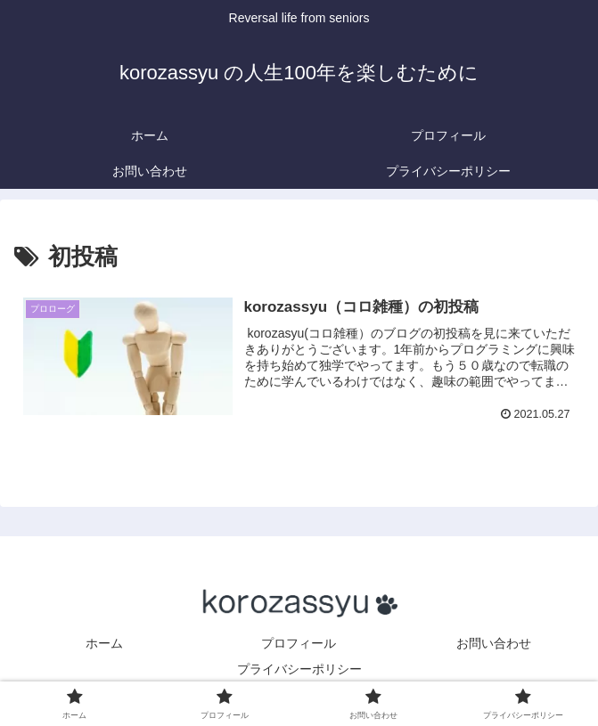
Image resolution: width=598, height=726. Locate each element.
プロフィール (323, 643)
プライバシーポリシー (299, 669)
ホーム (104, 643)
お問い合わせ (493, 643)
